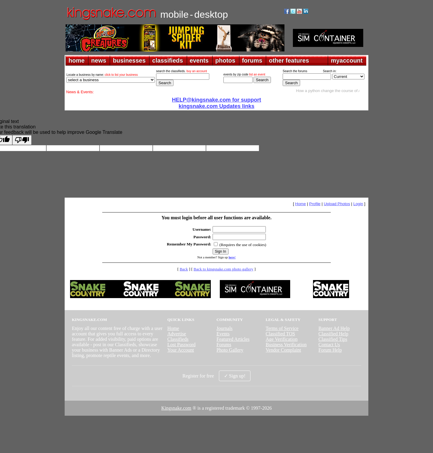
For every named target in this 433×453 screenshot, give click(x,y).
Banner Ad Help (334, 328)
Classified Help (333, 333)
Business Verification (286, 344)
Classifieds (177, 339)
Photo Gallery (229, 350)
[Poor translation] (22, 140)
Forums (223, 344)
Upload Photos (337, 204)
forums (252, 60)
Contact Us (329, 344)
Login (358, 204)
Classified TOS (280, 333)
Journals (224, 328)
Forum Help (330, 350)
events (199, 60)
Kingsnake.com (176, 408)
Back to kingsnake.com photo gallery (223, 269)
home (76, 60)
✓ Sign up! (235, 375)
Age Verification (282, 339)
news (98, 60)
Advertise (176, 333)
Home (300, 204)
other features (289, 60)
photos (225, 60)
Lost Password (181, 344)
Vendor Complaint (283, 350)
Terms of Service (282, 328)
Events (223, 333)
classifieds (167, 60)
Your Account (180, 350)
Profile (315, 204)
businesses (129, 60)
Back (184, 269)
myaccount (347, 60)
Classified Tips (332, 339)
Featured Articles (233, 339)
